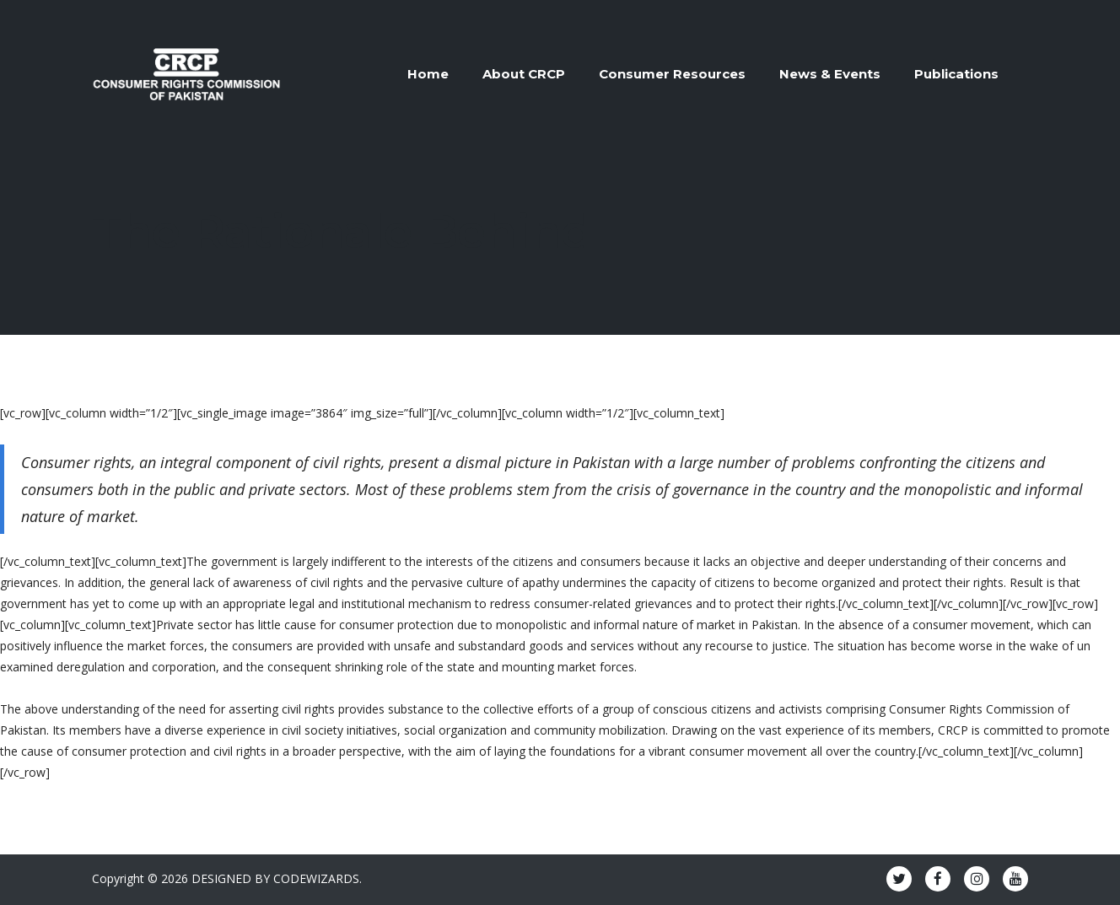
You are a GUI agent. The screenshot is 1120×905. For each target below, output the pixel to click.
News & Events (829, 74)
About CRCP (523, 74)
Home (428, 74)
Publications (956, 74)
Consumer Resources (672, 74)
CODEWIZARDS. (317, 878)
